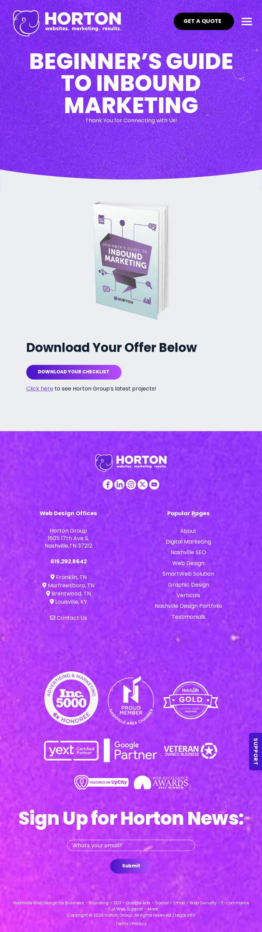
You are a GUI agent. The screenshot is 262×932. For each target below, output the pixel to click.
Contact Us (68, 618)
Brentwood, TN (68, 594)
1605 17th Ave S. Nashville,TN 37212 (68, 542)
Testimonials (188, 617)
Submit (131, 866)
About (188, 531)
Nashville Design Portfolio (188, 606)
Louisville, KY (68, 602)
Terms (122, 924)
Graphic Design (188, 585)
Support (256, 751)
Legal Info (185, 915)
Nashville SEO (188, 552)
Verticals (188, 595)
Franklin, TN (68, 577)
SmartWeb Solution (188, 574)
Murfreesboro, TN (68, 585)
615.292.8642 (68, 561)
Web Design (188, 563)
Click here (39, 389)
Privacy (139, 924)
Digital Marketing (188, 542)
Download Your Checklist (74, 372)
